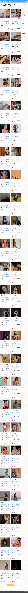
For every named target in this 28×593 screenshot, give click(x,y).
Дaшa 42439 (14, 341)
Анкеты (12, 6)
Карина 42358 (4, 433)
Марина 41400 (14, 525)
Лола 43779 (14, 157)
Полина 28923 (4, 157)
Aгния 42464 (3, 341)
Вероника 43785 (15, 134)
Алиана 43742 (14, 65)
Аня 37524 (3, 525)
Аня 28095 (14, 19)
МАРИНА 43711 (15, 88)
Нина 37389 (14, 479)
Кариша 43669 (14, 42)
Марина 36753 (14, 203)
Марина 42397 (14, 410)
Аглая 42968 (3, 249)
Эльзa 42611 (3, 479)
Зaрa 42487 (3, 410)
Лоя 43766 (3, 65)
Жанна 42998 (14, 226)
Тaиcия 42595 (4, 456)
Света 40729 (3, 180)
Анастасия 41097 (15, 548)
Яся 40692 (14, 571)
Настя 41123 (3, 548)
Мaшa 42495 (14, 433)
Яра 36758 (3, 203)
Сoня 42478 (14, 456)
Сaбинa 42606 (14, 364)
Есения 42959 (4, 295)
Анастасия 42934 (4, 272)
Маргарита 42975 (15, 249)
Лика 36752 (14, 180)
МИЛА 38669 (3, 502)
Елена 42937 (14, 272)
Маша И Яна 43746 (15, 111)
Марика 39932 (4, 318)
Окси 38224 (14, 502)
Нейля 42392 (3, 387)
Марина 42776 (14, 318)
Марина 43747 (4, 88)
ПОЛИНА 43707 (4, 134)
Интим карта (17, 6)
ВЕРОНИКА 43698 (4, 42)
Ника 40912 (14, 295)
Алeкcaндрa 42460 (4, 364)
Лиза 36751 (3, 226)
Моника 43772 (4, 19)
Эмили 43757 (3, 111)
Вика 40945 (3, 571)
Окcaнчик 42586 (15, 387)
